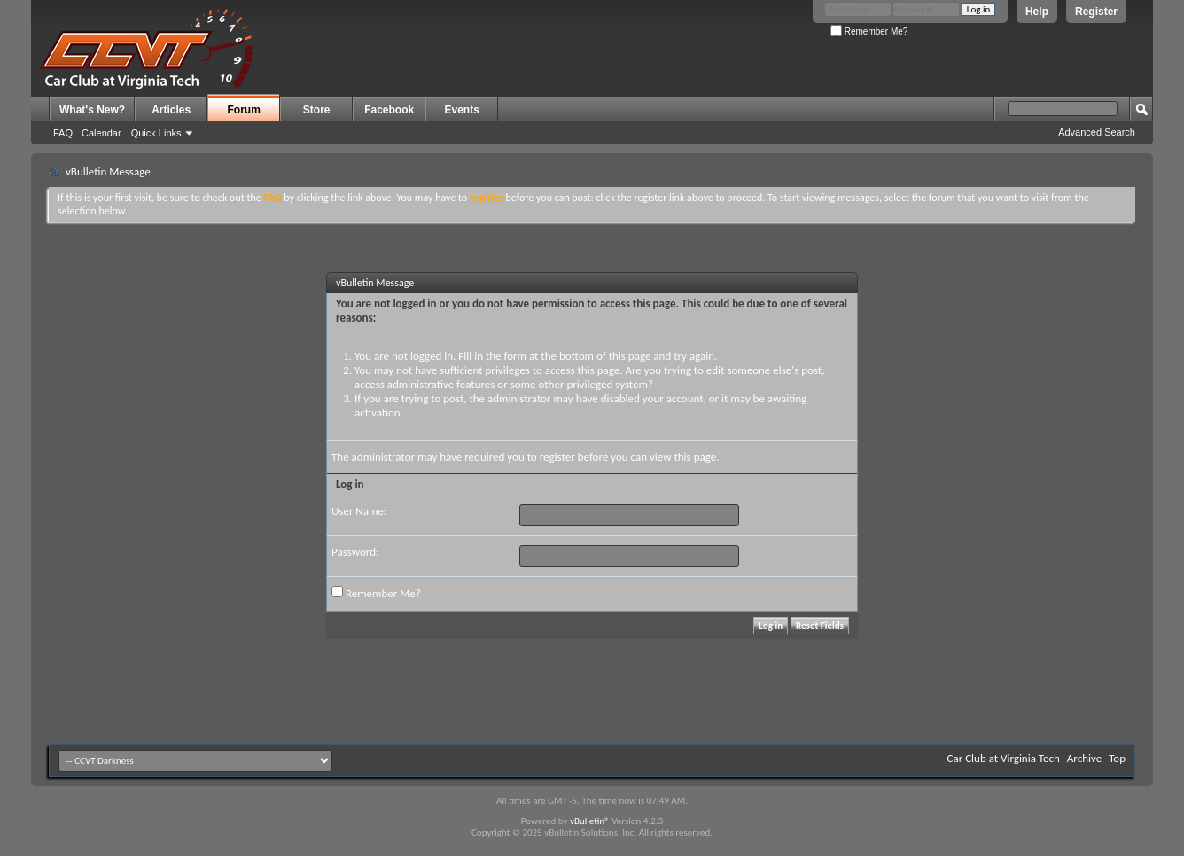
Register (1096, 11)
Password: (354, 551)
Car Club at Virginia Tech (1003, 758)
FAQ (63, 133)
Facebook (389, 110)
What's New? (92, 110)
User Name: (358, 510)
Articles (171, 110)
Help (1036, 11)
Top (1117, 758)
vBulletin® (590, 821)
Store (317, 110)
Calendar (101, 133)
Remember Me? (868, 31)
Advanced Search (1096, 132)
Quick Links (156, 133)
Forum (244, 110)
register (557, 456)
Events (462, 110)
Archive (1084, 758)
